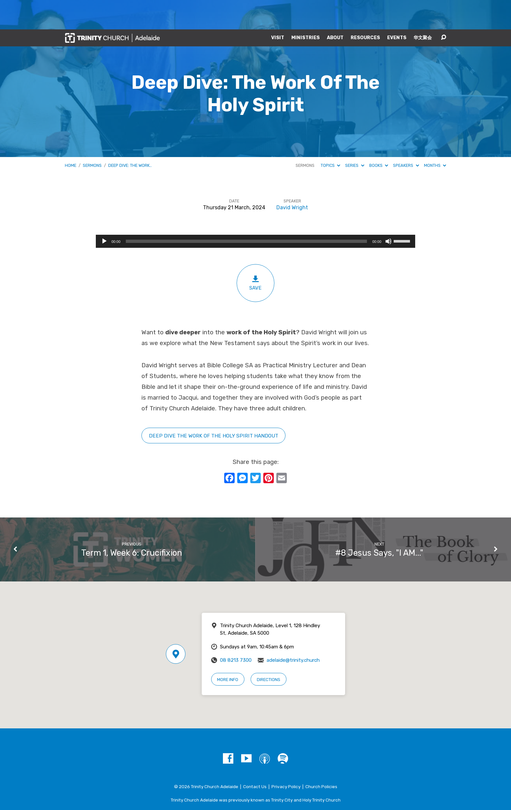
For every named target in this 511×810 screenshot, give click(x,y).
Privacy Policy (285, 757)
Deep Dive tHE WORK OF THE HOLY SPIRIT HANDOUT (213, 406)
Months (435, 136)
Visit (277, 8)
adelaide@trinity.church (293, 631)
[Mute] (388, 212)
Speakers (406, 136)
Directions (268, 650)
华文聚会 (423, 8)
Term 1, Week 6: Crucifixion (131, 523)
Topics (330, 136)
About (335, 8)
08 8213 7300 (236, 631)
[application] (255, 211)
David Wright (292, 178)
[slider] (246, 212)
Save (255, 254)
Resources (365, 8)
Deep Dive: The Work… (130, 136)
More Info (227, 650)
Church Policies (321, 757)
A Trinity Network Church (255, 783)
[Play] (104, 212)
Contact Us (255, 757)
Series (354, 136)
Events (396, 8)
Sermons (92, 136)
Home (70, 136)
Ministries (305, 8)
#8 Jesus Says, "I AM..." (379, 523)
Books (378, 136)
